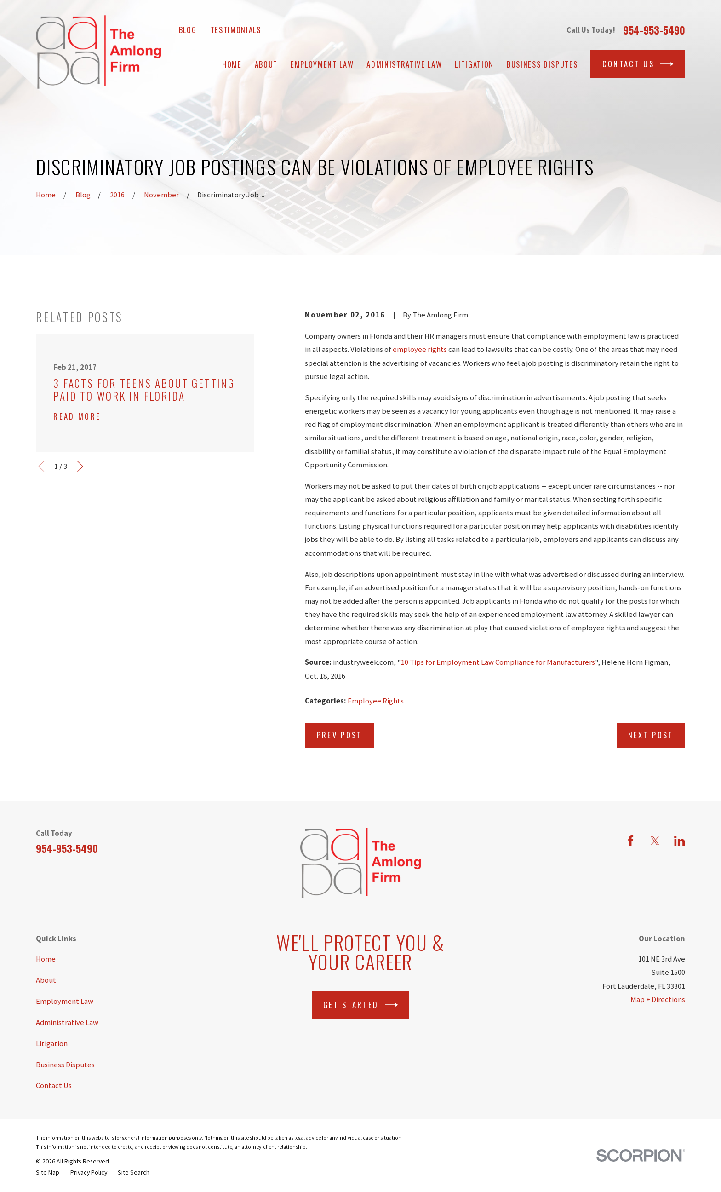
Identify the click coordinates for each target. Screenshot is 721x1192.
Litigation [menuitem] (474, 64)
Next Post (651, 735)
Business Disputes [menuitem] (542, 64)
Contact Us (638, 64)
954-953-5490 (654, 30)
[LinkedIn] (679, 840)
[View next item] (80, 466)
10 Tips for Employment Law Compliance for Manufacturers (498, 662)
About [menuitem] (266, 64)
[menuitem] (47, 1172)
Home (46, 959)
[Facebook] (630, 840)
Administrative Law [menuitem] (404, 64)
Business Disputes (65, 1065)
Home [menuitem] (232, 64)
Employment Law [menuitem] (322, 64)
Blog (188, 29)
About (46, 980)
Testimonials (236, 29)
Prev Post (339, 735)
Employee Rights (376, 701)
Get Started (360, 1004)
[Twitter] (655, 840)
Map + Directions (657, 999)
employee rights (420, 349)
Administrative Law (67, 1022)
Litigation (52, 1043)
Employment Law (64, 1001)
